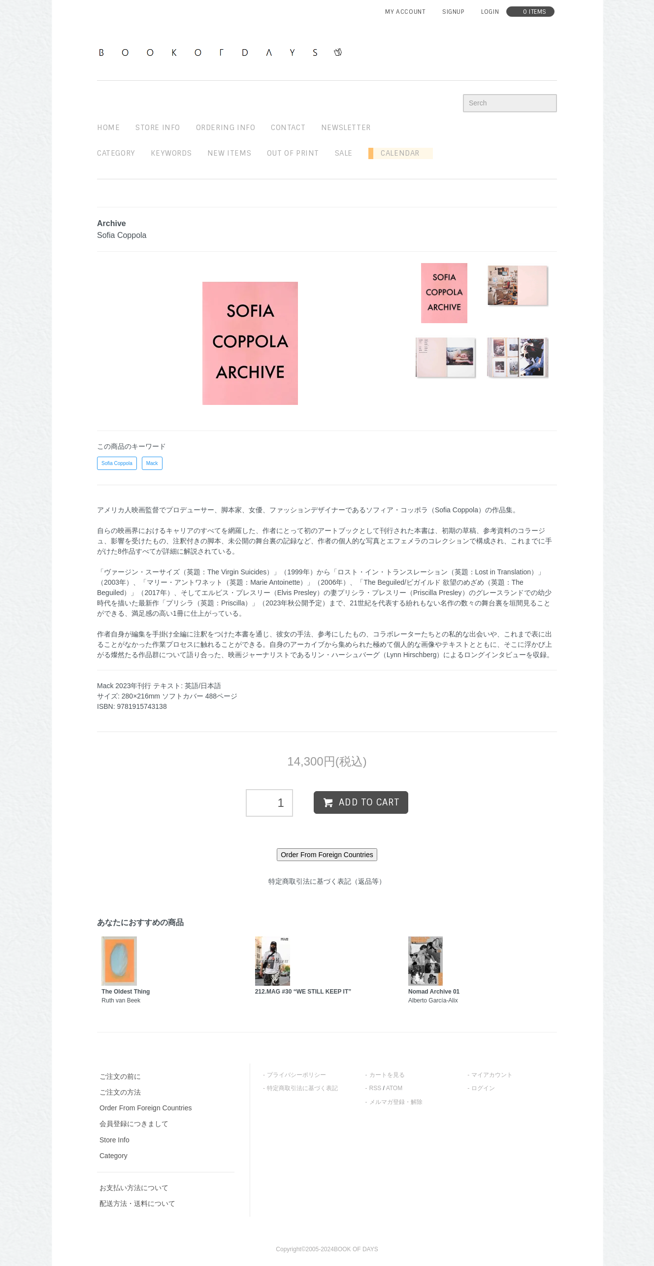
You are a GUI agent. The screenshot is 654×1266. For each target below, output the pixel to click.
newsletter (346, 128)
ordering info (226, 128)
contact (288, 128)
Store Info (114, 1140)
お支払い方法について (133, 1188)
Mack (152, 463)
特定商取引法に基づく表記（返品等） (327, 881)
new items (229, 153)
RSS (375, 1088)
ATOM (394, 1088)
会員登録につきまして (133, 1124)
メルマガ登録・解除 (396, 1102)
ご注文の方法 (120, 1092)
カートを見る (387, 1074)
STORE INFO (157, 128)
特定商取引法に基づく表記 (302, 1088)
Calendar (396, 153)
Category (116, 153)
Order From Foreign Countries (145, 1108)
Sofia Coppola (116, 463)
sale (344, 153)
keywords (171, 153)
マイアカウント (492, 1074)
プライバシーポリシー (296, 1074)
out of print (293, 153)
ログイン (483, 1088)
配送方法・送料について (137, 1203)
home (108, 128)
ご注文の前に (120, 1076)
